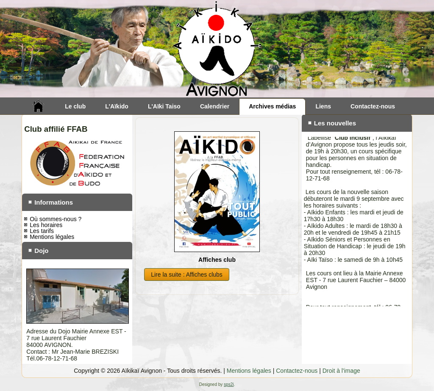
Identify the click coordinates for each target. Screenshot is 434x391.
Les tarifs (42, 230)
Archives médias (272, 106)
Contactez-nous (373, 106)
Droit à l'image (341, 370)
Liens (323, 106)
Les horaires (46, 225)
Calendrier (214, 106)
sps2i (229, 384)
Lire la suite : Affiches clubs (187, 274)
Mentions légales (52, 236)
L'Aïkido (116, 106)
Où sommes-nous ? (55, 219)
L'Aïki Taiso (164, 106)
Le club (75, 106)
